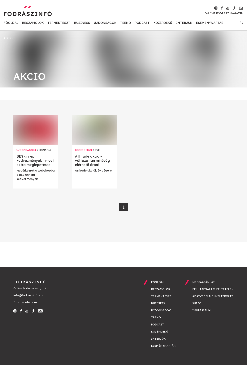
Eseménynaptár (209, 23)
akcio (8, 38)
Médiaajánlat (203, 282)
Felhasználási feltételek (213, 289)
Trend (125, 23)
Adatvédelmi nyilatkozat (212, 296)
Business (82, 23)
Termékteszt (59, 23)
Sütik (196, 303)
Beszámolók (33, 23)
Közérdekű (163, 23)
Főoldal (11, 23)
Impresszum (201, 310)
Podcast (142, 23)
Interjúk (184, 23)
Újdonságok (105, 23)
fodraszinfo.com (25, 302)
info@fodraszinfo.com (29, 295)
